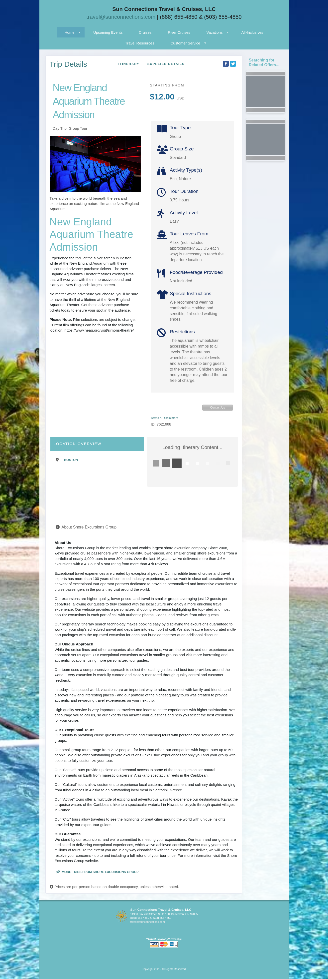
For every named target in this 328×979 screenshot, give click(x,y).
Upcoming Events (108, 32)
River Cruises (179, 32)
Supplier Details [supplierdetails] (166, 64)
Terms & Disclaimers (164, 418)
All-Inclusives (252, 32)
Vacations (215, 32)
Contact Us (217, 407)
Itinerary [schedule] (128, 64)
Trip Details (68, 64)
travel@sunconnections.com (120, 17)
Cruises (145, 32)
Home (70, 32)
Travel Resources (139, 43)
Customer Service (185, 43)
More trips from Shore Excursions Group (97, 872)
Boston (71, 460)
